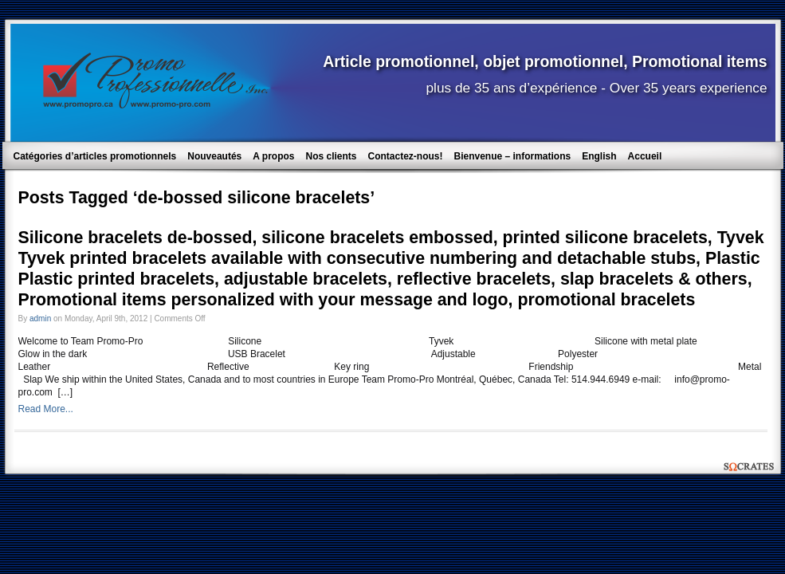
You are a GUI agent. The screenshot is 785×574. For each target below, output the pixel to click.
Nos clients (330, 156)
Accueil (645, 156)
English (599, 156)
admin (40, 318)
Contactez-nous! (405, 156)
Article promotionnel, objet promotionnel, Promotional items (545, 61)
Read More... (45, 409)
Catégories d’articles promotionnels (95, 156)
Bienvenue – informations (512, 156)
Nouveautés (214, 156)
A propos (273, 156)
